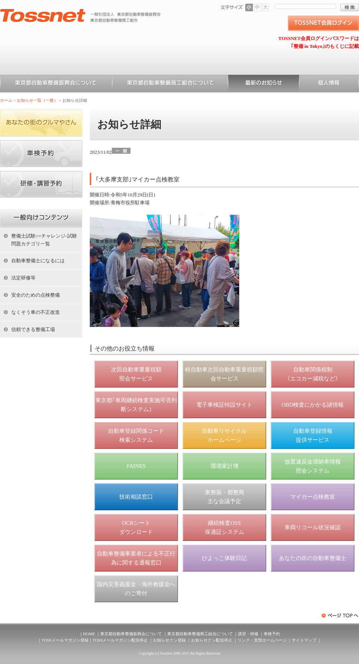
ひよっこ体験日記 (224, 558)
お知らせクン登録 (169, 640)
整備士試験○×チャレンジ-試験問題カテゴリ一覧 (44, 240)
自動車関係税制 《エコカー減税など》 (313, 374)
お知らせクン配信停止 (211, 640)
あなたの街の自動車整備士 (312, 558)
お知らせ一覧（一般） (263, 84)
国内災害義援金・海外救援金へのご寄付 (136, 588)
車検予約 (272, 633)
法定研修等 (23, 278)
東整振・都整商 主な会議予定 (224, 496)
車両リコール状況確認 (313, 527)
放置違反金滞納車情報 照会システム (313, 466)
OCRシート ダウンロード (136, 527)
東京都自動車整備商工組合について (170, 84)
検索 (349, 7)
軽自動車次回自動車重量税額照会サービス (224, 374)
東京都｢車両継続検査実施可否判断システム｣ (136, 404)
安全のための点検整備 (35, 295)
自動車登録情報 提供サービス (312, 435)
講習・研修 (248, 633)
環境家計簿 (225, 466)
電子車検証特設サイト (224, 405)
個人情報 (329, 84)
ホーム (6, 100)
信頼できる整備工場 (33, 329)
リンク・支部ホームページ (262, 640)
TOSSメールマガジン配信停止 (120, 640)
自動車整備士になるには (38, 260)
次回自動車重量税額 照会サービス (136, 374)
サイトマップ (304, 640)
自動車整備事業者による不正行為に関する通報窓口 (136, 558)
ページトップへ (340, 615)
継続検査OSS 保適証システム (224, 527)
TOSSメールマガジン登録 (65, 640)
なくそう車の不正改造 (35, 312)
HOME (89, 633)
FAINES (135, 466)
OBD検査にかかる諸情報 (313, 405)
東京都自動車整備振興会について (56, 84)
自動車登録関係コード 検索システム (136, 435)
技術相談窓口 (136, 497)
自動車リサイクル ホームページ (224, 435)
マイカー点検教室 (312, 497)
